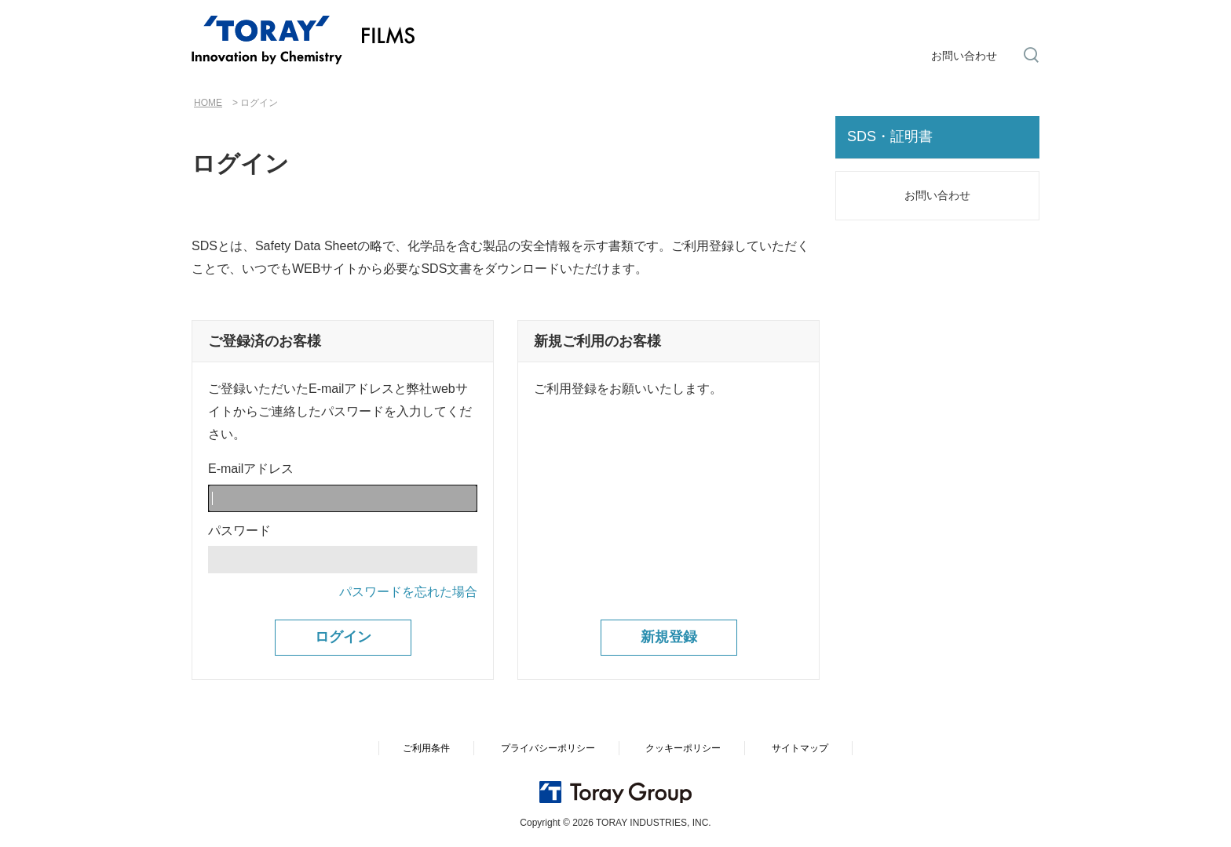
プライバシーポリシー (548, 748)
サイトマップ (800, 748)
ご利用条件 (426, 748)
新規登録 (669, 637)
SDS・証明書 (890, 136)
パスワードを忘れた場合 (408, 591)
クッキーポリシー (683, 748)
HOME (208, 102)
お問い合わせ (964, 55)
